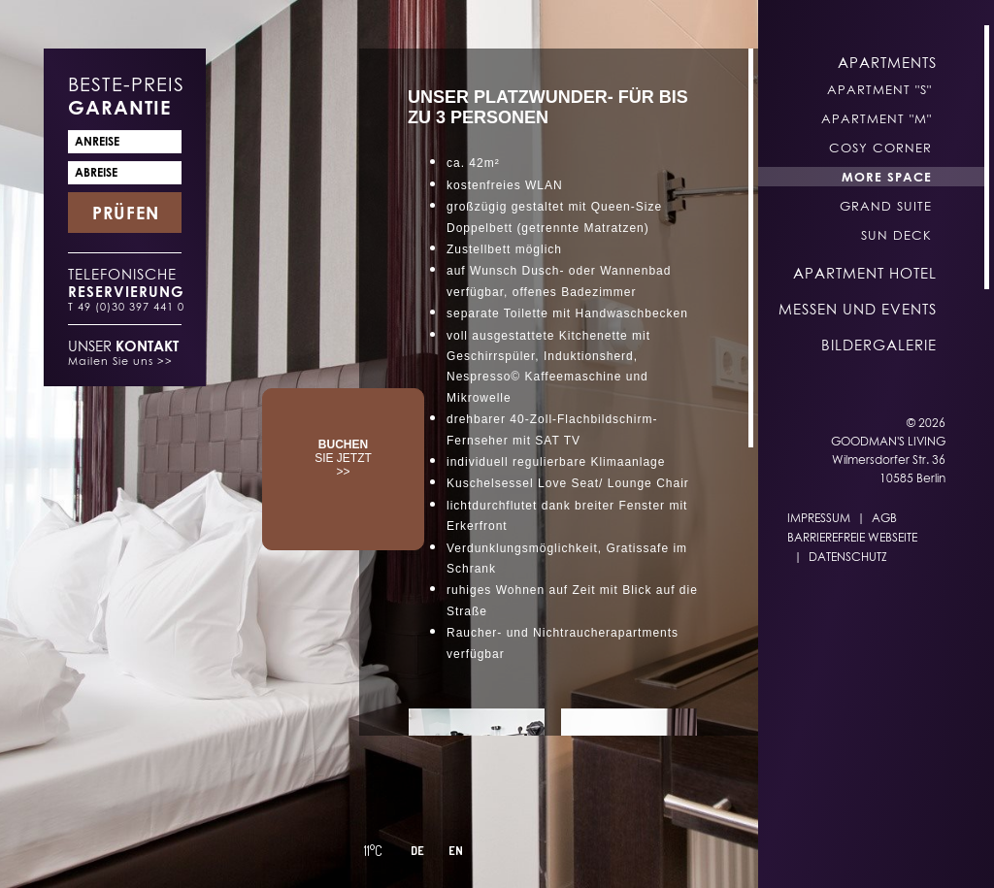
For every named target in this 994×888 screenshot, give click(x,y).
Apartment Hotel (865, 272)
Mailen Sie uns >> (120, 360)
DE (417, 850)
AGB (884, 517)
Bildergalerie (879, 344)
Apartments (887, 62)
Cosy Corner (880, 147)
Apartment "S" (879, 89)
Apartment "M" (876, 118)
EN (455, 850)
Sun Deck (896, 235)
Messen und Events (858, 308)
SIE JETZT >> (343, 458)
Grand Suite (886, 206)
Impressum (818, 517)
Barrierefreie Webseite (852, 537)
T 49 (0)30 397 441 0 (126, 306)
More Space (887, 176)
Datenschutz (848, 556)
